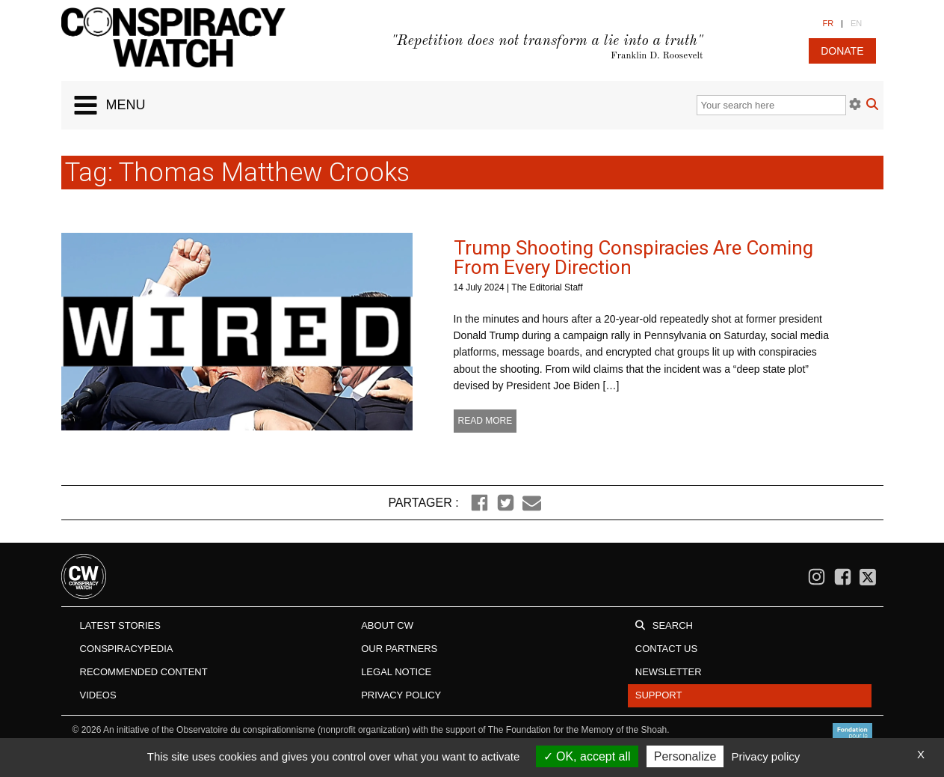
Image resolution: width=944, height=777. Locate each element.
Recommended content (144, 671)
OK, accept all (587, 756)
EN (856, 23)
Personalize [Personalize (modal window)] (685, 756)
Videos (98, 695)
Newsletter (668, 671)
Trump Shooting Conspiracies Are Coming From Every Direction (633, 257)
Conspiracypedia (126, 648)
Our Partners (399, 648)
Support (658, 695)
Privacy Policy (401, 695)
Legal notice (396, 671)
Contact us (666, 648)
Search (673, 625)
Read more (485, 420)
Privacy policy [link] (766, 756)
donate (842, 51)
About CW (387, 625)
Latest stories (120, 625)
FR (827, 23)
